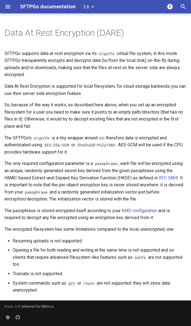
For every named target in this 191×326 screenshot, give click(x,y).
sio (102, 138)
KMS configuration (139, 210)
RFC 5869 (168, 177)
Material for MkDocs (38, 306)
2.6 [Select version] (86, 6)
